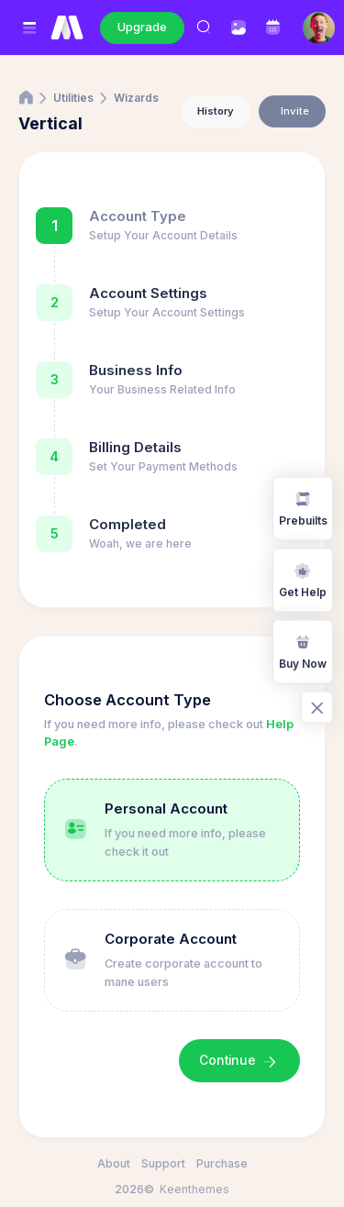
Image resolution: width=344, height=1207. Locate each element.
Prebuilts (303, 507)
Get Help (303, 579)
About (113, 1163)
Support (163, 1163)
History (215, 111)
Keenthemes (194, 1189)
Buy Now (303, 651)
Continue (239, 1061)
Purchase (222, 1163)
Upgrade (142, 26)
